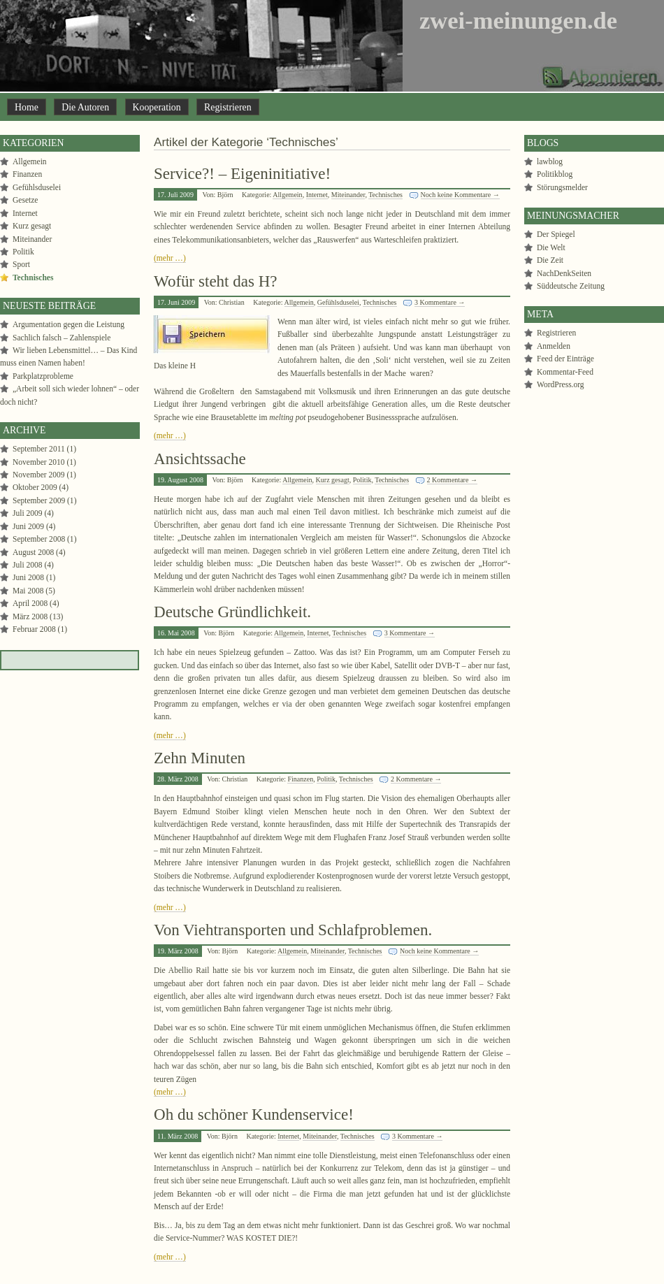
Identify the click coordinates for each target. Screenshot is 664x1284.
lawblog (550, 161)
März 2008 (30, 616)
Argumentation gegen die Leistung (68, 324)
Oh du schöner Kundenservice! (254, 1114)
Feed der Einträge (565, 358)
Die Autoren (85, 107)
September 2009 (39, 500)
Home (26, 107)
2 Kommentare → (452, 480)
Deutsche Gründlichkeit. (232, 612)
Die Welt (551, 247)
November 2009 (39, 474)
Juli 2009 (28, 513)
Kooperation (157, 107)
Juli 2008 (28, 565)
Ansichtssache (200, 458)
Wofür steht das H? (215, 281)
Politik (362, 480)
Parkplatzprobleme (43, 376)
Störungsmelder (562, 187)
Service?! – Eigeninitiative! (242, 173)
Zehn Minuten (199, 758)
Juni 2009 (28, 526)
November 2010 (39, 462)
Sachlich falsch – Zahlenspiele (61, 337)
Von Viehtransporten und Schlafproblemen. (293, 930)
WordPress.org (560, 384)
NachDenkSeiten (564, 273)
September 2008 (39, 539)
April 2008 (30, 603)
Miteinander (348, 195)
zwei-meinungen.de (518, 20)
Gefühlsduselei (338, 302)
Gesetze (25, 200)
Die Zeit (550, 260)
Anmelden (553, 346)
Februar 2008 (34, 629)
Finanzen (300, 779)
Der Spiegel (556, 234)
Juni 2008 (28, 577)
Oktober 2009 (35, 487)
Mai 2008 (28, 590)
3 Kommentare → (439, 302)
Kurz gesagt (332, 480)
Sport (21, 264)
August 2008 (33, 552)
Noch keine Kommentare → (460, 195)
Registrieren (228, 107)
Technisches (385, 195)
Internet (317, 195)
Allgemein (287, 195)
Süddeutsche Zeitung (571, 286)
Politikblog (554, 174)
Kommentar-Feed (565, 372)
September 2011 (39, 449)
